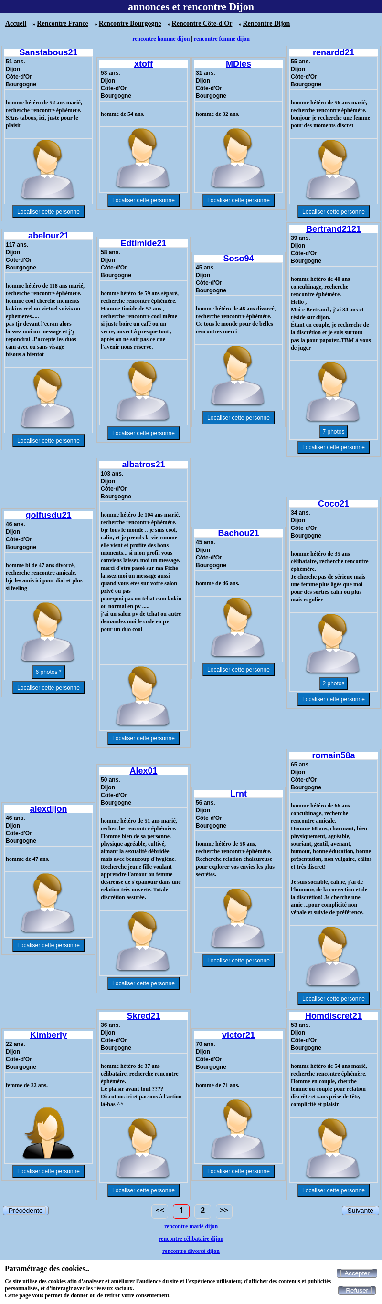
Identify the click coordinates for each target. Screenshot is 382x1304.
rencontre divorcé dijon (191, 1251)
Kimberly (48, 1035)
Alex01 (143, 771)
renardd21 (333, 52)
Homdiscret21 (333, 1016)
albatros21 (143, 464)
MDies (238, 64)
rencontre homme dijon (161, 38)
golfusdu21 (48, 515)
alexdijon (48, 809)
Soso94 (238, 258)
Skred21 (143, 1016)
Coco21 (333, 503)
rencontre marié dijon (191, 1226)
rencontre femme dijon (222, 38)
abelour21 (48, 235)
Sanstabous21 (48, 52)
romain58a (333, 755)
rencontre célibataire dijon (191, 1238)
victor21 (238, 1035)
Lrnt (238, 793)
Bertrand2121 (333, 229)
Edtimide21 (143, 243)
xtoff (143, 64)
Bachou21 (238, 533)
